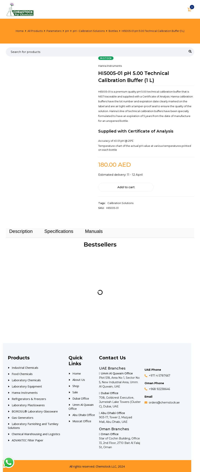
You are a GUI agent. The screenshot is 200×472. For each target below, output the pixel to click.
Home (20, 30)
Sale (75, 391)
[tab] (21, 230)
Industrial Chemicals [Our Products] (25, 367)
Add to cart (117, 186)
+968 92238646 (159, 388)
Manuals (94, 230)
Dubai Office (80, 397)
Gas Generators (22, 417)
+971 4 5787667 (159, 375)
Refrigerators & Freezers (29, 398)
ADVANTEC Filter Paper (27, 439)
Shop (75, 385)
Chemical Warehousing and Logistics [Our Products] (36, 433)
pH (67, 30)
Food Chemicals (22, 373)
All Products (35, 30)
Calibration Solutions (120, 202)
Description (21, 230)
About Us (78, 379)
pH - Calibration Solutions (89, 30)
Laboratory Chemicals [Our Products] (26, 379)
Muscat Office (81, 420)
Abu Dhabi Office (83, 414)
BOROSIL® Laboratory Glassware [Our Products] (35, 410)
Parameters (53, 30)
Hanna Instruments (110, 65)
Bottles (113, 30)
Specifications (58, 230)
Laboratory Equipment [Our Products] (27, 385)
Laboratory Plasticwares (28, 404)
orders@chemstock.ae (164, 401)
